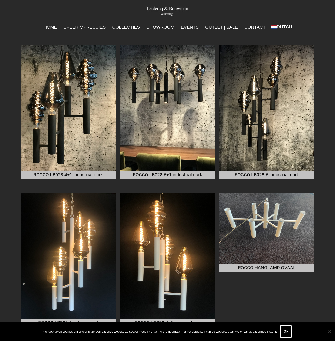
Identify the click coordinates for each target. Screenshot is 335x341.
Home (50, 27)
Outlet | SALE (221, 27)
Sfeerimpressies (85, 27)
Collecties (126, 27)
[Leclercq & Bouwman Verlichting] (167, 10)
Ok (285, 331)
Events (190, 27)
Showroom (160, 27)
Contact (254, 27)
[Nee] (329, 331)
